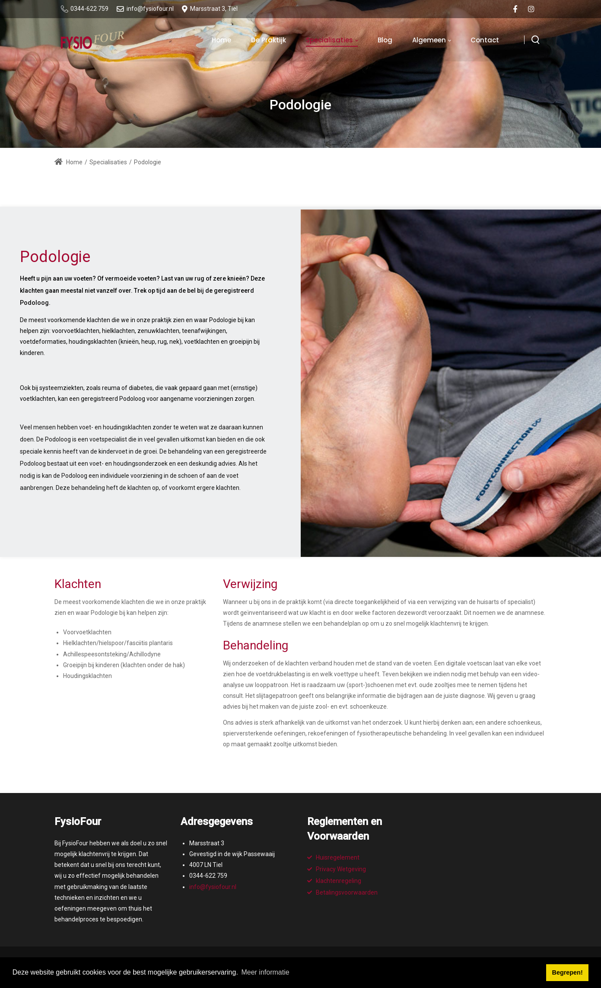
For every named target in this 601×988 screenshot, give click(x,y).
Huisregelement (337, 857)
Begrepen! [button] (567, 972)
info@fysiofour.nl (212, 886)
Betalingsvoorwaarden (347, 892)
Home (68, 162)
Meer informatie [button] (265, 972)
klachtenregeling (338, 880)
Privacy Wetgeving (341, 869)
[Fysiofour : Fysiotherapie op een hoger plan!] (92, 39)
